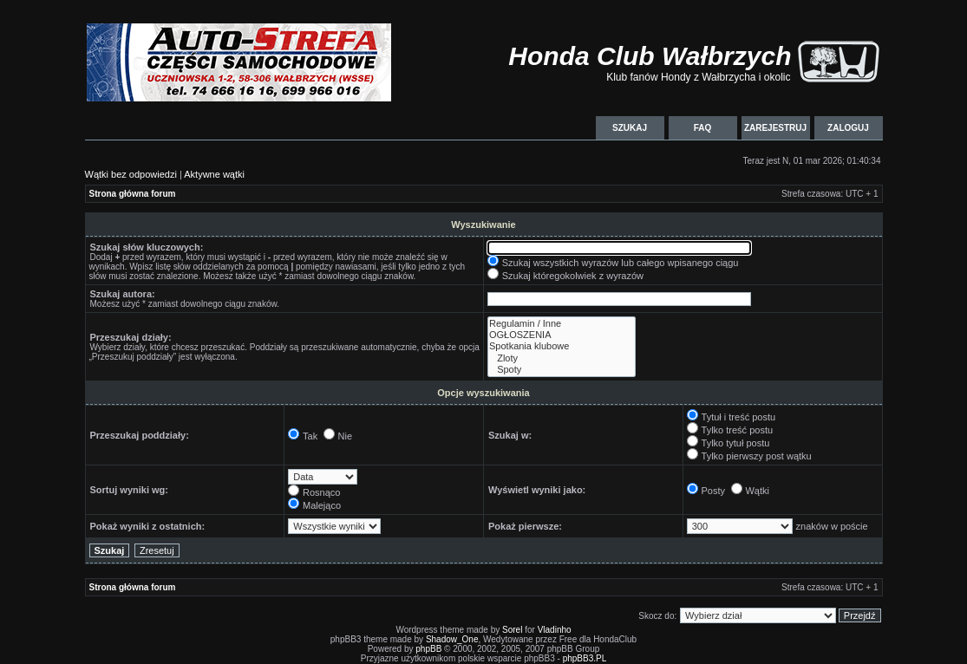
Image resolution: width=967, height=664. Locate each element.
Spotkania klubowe (561, 346)
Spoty (561, 369)
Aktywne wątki (214, 174)
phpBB (428, 649)
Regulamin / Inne (561, 323)
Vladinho (555, 630)
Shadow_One (452, 639)
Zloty (561, 358)
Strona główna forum (132, 194)
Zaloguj (848, 128)
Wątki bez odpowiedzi (131, 174)
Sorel (512, 630)
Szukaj (629, 128)
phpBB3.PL (585, 658)
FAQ (703, 128)
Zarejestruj (775, 128)
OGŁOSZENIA (561, 335)
